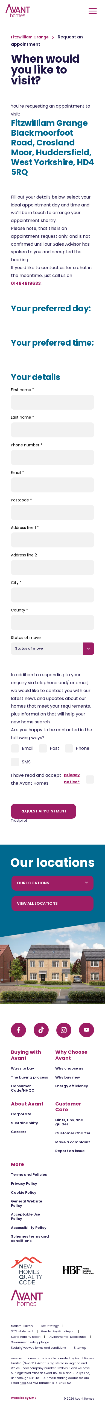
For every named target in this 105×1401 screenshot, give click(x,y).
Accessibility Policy (28, 1227)
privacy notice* (72, 778)
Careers (18, 1131)
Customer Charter (73, 1133)
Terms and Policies (29, 1174)
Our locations (52, 883)
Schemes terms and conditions (30, 1238)
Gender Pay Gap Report (58, 1331)
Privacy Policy (24, 1183)
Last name (22, 417)
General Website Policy (26, 1203)
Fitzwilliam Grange (30, 37)
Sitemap (80, 1348)
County (19, 610)
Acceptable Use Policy (25, 1216)
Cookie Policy (23, 1192)
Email (17, 472)
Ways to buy (22, 1068)
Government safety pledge (30, 1342)
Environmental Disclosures (67, 1337)
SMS (21, 762)
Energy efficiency (71, 1086)
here (23, 1383)
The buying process (29, 1077)
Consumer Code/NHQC (22, 1088)
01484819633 (26, 283)
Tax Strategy (50, 1326)
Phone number (26, 445)
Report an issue (69, 1150)
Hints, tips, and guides (69, 1122)
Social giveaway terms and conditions (38, 1348)
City (16, 582)
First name (22, 390)
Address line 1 (25, 527)
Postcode (21, 500)
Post (49, 748)
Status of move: (26, 637)
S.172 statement (22, 1331)
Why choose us (69, 1068)
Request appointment (43, 811)
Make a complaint (72, 1142)
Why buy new (67, 1077)
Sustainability (24, 1123)
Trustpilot (19, 820)
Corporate (21, 1114)
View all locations (37, 903)
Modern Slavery (22, 1326)
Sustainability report (25, 1337)
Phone (77, 748)
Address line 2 (24, 555)
